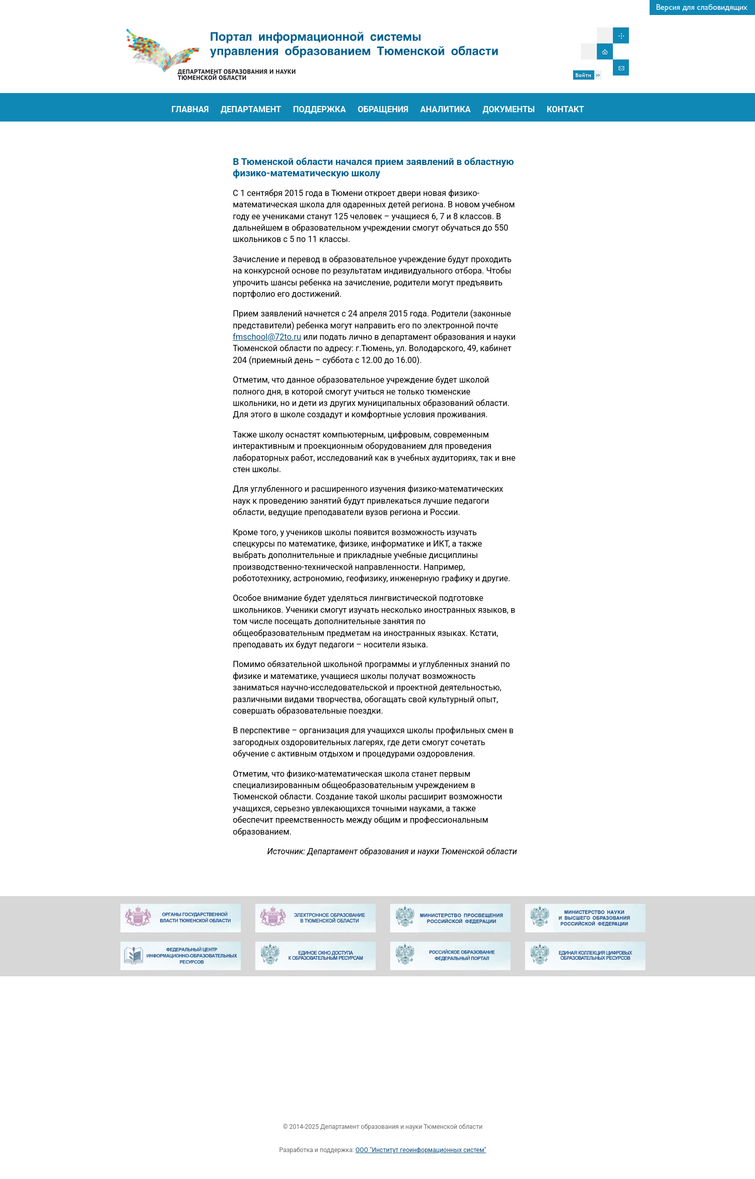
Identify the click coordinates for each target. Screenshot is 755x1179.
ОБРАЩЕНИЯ (383, 109)
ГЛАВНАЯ (190, 109)
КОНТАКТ (565, 109)
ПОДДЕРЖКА (319, 109)
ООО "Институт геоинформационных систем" (421, 1150)
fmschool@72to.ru (267, 337)
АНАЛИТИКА (445, 109)
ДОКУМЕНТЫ (509, 109)
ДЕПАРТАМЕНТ (251, 109)
